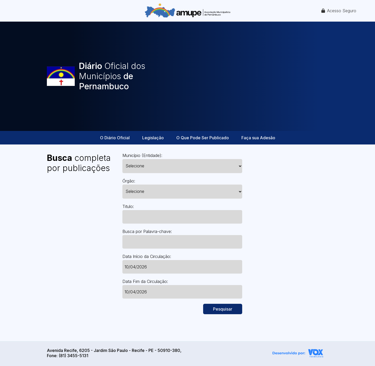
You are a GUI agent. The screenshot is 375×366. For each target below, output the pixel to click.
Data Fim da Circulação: (145, 281)
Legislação (153, 137)
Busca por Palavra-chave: (147, 231)
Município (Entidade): (142, 155)
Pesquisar (222, 309)
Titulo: (128, 206)
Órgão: (128, 181)
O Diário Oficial (115, 137)
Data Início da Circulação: (146, 256)
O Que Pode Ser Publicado (202, 137)
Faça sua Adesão (258, 137)
